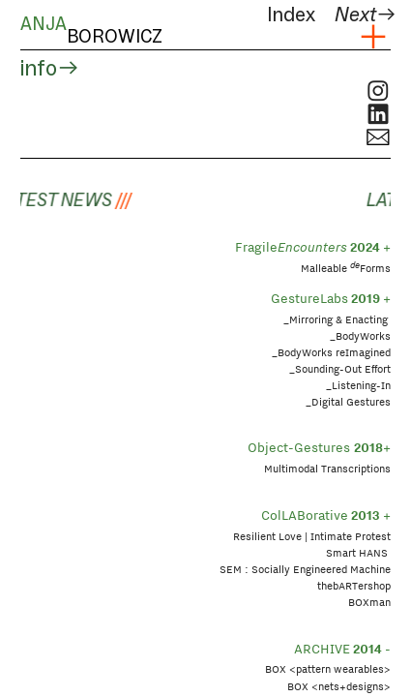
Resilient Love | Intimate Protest (312, 536)
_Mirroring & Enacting (335, 319)
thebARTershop (354, 585)
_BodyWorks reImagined (331, 352)
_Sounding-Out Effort (340, 369)
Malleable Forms (346, 268)
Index (291, 14)
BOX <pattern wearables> (328, 669)
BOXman (369, 602)
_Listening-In (358, 385)
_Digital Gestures (348, 402)
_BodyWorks (360, 336)
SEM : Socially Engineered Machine (305, 569)
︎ (378, 115)
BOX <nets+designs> (339, 686)
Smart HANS (358, 553)
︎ (378, 92)
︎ (373, 37)
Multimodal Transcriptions (327, 468)
